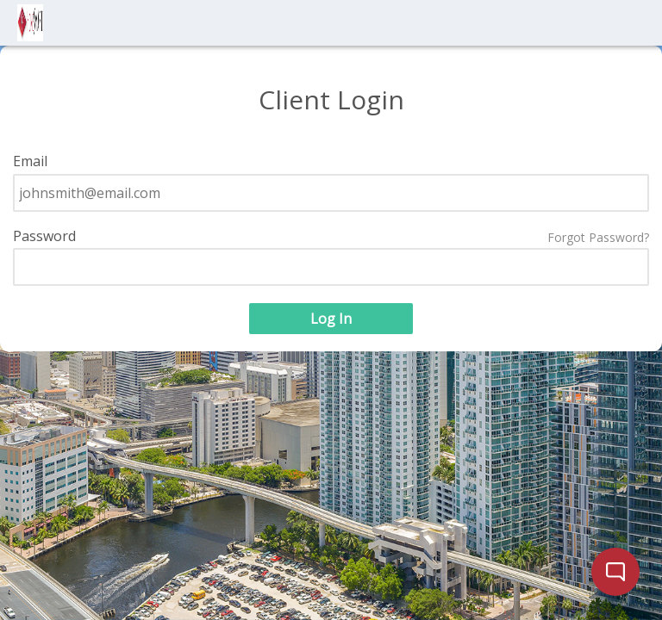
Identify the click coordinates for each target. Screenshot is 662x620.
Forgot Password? (598, 238)
